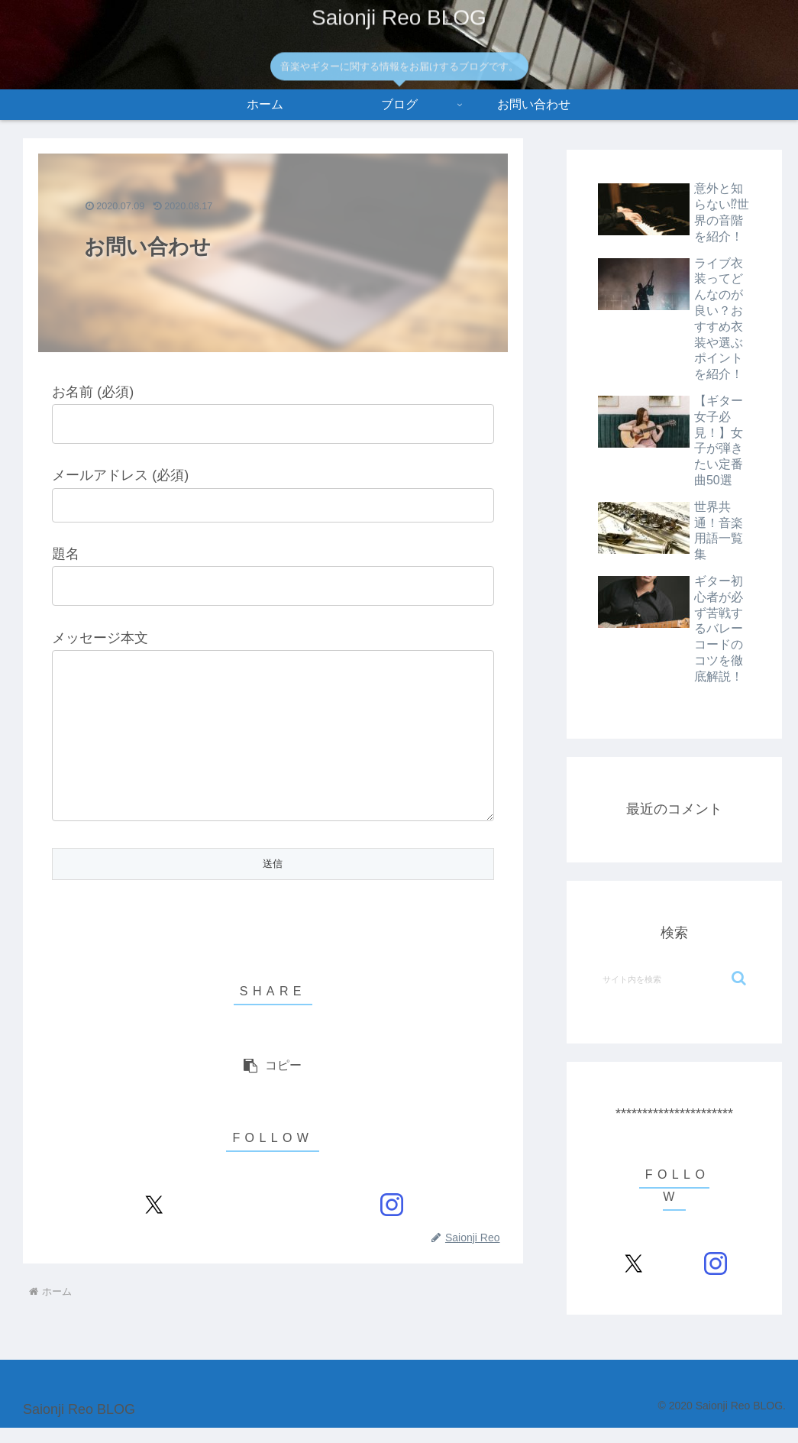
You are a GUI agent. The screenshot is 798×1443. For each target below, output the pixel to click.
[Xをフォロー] (154, 1235)
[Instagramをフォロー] (391, 1235)
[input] (674, 978)
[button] (273, 1096)
